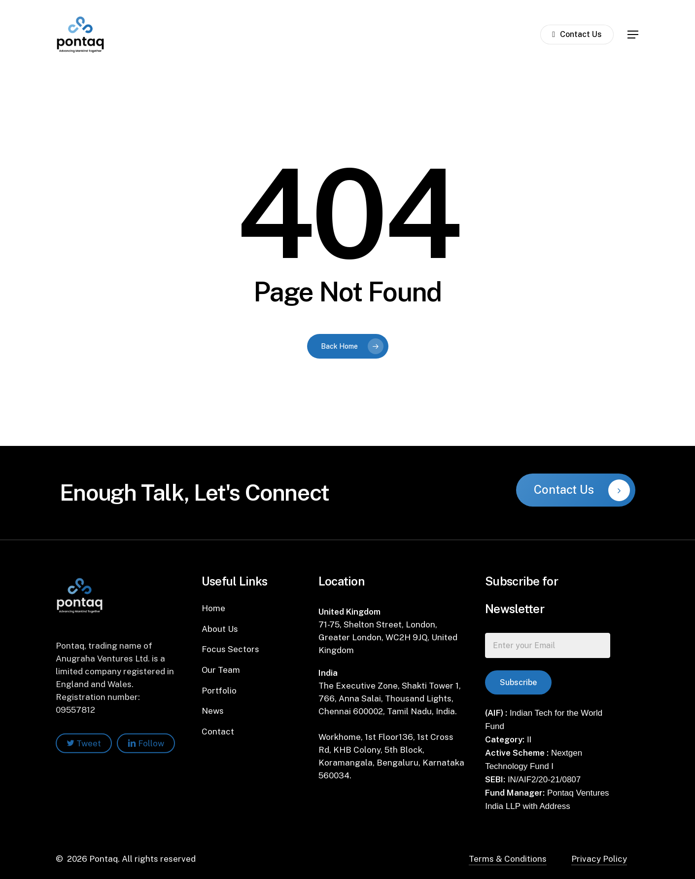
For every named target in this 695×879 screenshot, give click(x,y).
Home (213, 608)
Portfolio (219, 691)
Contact (218, 731)
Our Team (221, 670)
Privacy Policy (599, 859)
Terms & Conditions (508, 859)
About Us (220, 629)
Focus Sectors (230, 649)
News (213, 711)
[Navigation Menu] (633, 35)
